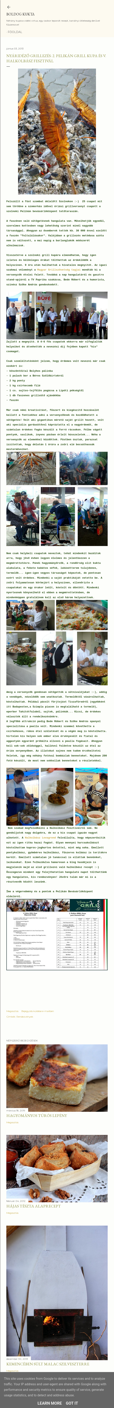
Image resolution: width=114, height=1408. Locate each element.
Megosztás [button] (12, 1011)
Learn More (49, 1403)
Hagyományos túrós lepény (36, 1115)
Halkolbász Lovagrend (40, 837)
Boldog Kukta (20, 14)
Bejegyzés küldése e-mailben (37, 1011)
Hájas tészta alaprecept (33, 1206)
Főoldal (15, 32)
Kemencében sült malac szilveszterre (47, 1364)
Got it (72, 1403)
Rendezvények (24, 1016)
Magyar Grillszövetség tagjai (59, 269)
